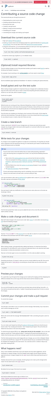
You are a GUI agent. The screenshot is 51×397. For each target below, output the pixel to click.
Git (7, 43)
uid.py (31, 220)
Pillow (42, 73)
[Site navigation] (2, 6)
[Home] (2, 10)
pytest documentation (13, 168)
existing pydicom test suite (21, 158)
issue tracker (45, 115)
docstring (20, 234)
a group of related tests (33, 160)
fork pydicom (17, 41)
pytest (24, 92)
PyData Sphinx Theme (44, 392)
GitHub (10, 41)
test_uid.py (22, 179)
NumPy (42, 68)
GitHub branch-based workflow (34, 44)
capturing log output (16, 161)
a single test (24, 160)
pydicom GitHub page (28, 325)
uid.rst (30, 235)
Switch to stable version (40, 2)
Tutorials (6, 10)
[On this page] (48, 6)
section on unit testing (27, 165)
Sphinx (10, 395)
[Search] (45, 6)
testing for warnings (27, 161)
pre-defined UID (22, 177)
